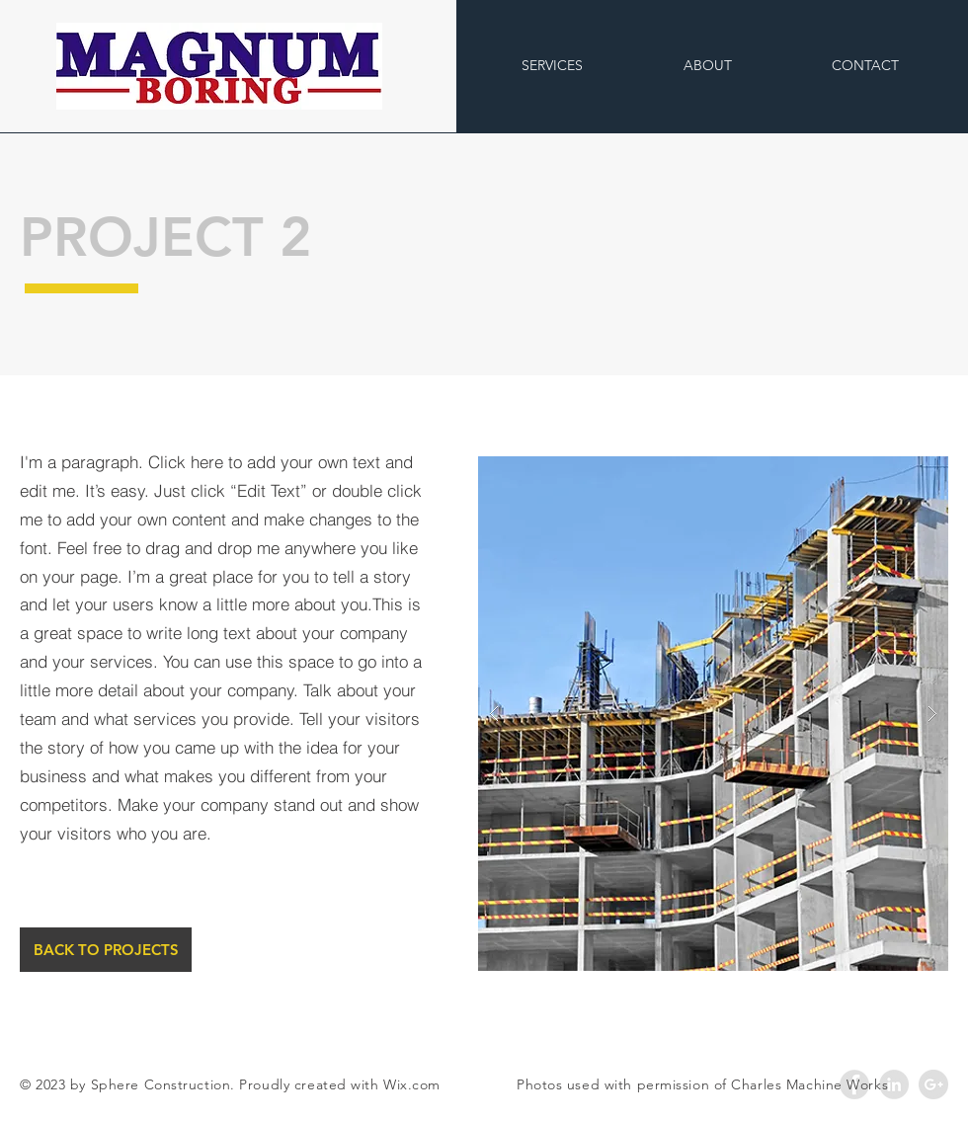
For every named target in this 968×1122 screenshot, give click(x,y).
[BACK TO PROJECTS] (106, 949)
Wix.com (412, 1084)
